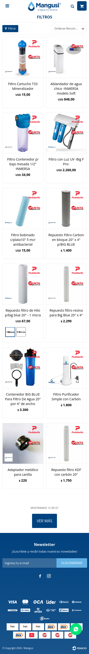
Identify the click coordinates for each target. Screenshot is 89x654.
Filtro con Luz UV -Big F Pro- (66, 161)
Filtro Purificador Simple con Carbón (66, 396)
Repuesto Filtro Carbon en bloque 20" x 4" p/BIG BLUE (66, 240)
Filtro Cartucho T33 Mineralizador (22, 86)
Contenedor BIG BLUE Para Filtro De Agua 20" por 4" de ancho (23, 399)
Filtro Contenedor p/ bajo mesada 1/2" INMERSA (22, 164)
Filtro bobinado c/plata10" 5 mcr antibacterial (23, 240)
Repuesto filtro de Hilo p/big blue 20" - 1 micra (23, 312)
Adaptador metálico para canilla (23, 472)
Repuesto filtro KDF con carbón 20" (66, 472)
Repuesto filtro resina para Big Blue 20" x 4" (66, 312)
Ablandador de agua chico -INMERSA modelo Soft (66, 89)
